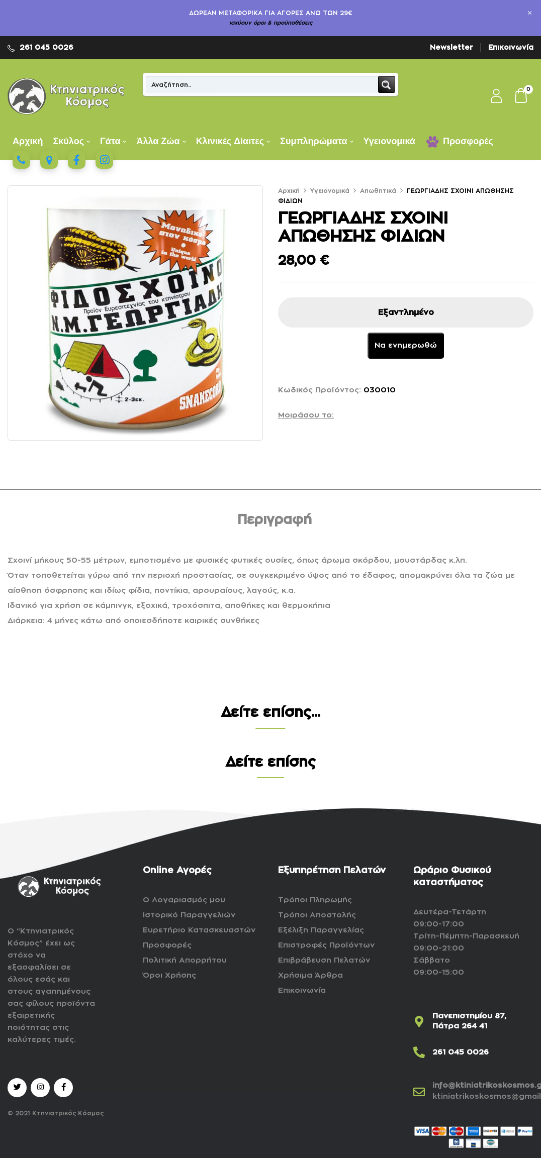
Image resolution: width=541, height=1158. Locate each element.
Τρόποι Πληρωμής (315, 900)
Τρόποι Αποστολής (317, 915)
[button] (521, 96)
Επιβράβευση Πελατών (324, 960)
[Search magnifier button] (386, 84)
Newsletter (451, 47)
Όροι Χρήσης (169, 975)
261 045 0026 (46, 47)
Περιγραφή (274, 520)
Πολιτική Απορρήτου (185, 960)
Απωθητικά (378, 191)
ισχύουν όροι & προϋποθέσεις (270, 23)
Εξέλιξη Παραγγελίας (321, 930)
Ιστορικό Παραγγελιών (189, 915)
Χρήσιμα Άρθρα (310, 975)
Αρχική (289, 191)
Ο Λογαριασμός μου (184, 900)
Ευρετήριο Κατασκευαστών (199, 930)
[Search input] (262, 84)
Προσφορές (167, 945)
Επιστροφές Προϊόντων (326, 945)
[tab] (274, 522)
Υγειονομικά (329, 191)
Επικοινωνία (510, 47)
